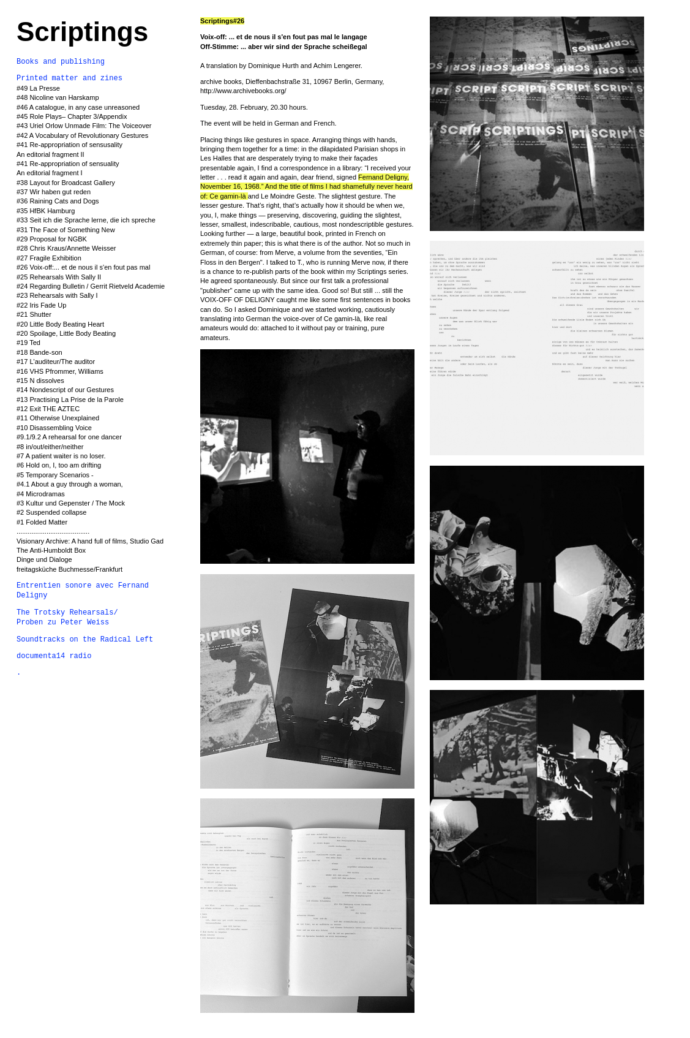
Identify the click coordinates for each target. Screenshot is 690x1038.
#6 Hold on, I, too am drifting (59, 465)
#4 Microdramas (41, 494)
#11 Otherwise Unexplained (58, 418)
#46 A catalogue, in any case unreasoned (78, 107)
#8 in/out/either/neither (50, 446)
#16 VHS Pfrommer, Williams (60, 371)
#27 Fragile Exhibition (49, 258)
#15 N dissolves (40, 380)
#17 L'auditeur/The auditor (56, 361)
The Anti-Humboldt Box (51, 550)
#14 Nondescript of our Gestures (65, 389)
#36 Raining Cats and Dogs (58, 201)
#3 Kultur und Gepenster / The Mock (71, 503)
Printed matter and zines (69, 78)
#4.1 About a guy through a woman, (70, 484)
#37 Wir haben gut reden (54, 191)
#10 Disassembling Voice (54, 427)
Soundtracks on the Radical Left (85, 639)
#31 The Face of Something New (66, 229)
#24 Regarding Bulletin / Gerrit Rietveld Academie (91, 286)
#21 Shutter (34, 314)
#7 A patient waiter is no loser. (62, 456)
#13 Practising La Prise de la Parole (70, 399)
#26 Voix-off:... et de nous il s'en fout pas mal (83, 267)
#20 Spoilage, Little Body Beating (66, 333)
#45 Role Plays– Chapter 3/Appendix (72, 116)
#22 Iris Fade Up (41, 305)
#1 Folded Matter (42, 522)
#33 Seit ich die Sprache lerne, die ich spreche (86, 220)
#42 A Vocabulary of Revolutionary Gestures (82, 135)
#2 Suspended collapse (51, 512)
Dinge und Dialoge (44, 559)
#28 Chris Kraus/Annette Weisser (66, 248)
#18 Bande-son (39, 352)
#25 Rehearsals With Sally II (59, 277)
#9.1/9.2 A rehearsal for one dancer (69, 437)
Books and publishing (61, 62)
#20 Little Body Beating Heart (60, 324)
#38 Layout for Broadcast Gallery (66, 182)
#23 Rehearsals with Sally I (57, 295)
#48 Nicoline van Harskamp (58, 97)
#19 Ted (28, 342)
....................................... (53, 531)
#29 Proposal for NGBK (52, 239)
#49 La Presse (38, 88)
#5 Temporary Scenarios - (55, 475)
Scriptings (82, 32)
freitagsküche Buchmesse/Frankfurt (69, 569)
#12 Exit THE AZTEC (48, 408)
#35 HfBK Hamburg (46, 210)
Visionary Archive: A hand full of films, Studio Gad (90, 541)
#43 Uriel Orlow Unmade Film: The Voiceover (84, 125)
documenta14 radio (54, 656)
